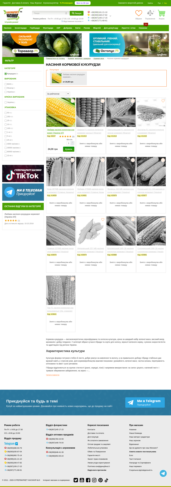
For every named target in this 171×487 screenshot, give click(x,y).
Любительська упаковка (98, 448)
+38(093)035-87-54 (14, 452)
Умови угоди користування (99, 463)
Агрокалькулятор (50, 3)
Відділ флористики (56, 425)
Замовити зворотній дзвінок (130, 3)
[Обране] (138, 14)
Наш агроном (134, 440)
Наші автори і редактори (139, 437)
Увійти (150, 3)
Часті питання (135, 459)
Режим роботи (12, 425)
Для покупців (93, 437)
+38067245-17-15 (99, 18)
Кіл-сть (70, 139)
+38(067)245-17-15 (14, 466)
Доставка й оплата (20, 3)
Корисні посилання (98, 425)
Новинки (132, 429)
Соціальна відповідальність (140, 470)
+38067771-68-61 (99, 20)
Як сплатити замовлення (98, 440)
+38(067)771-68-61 (14, 470)
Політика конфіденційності (99, 466)
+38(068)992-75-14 (14, 455)
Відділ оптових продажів (60, 434)
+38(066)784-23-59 (56, 439)
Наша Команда (135, 433)
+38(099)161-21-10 (14, 459)
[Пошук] (76, 13)
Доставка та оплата (96, 433)
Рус (159, 3)
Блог (131, 455)
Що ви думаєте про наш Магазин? (143, 448)
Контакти (91, 429)
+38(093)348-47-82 (14, 463)
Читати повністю (52, 375)
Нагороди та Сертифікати (140, 463)
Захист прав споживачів (98, 459)
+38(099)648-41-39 (56, 452)
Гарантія (7, 3)
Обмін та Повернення (97, 452)
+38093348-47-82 (99, 15)
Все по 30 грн (83, 3)
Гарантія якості (94, 455)
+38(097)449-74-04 (56, 443)
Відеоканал (134, 444)
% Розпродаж (66, 3)
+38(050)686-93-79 (14, 448)
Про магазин (136, 425)
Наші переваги (135, 466)
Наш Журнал (36, 3)
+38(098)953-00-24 (56, 456)
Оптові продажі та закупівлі (99, 444)
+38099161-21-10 (99, 12)
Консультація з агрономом (60, 448)
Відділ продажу (13, 438)
